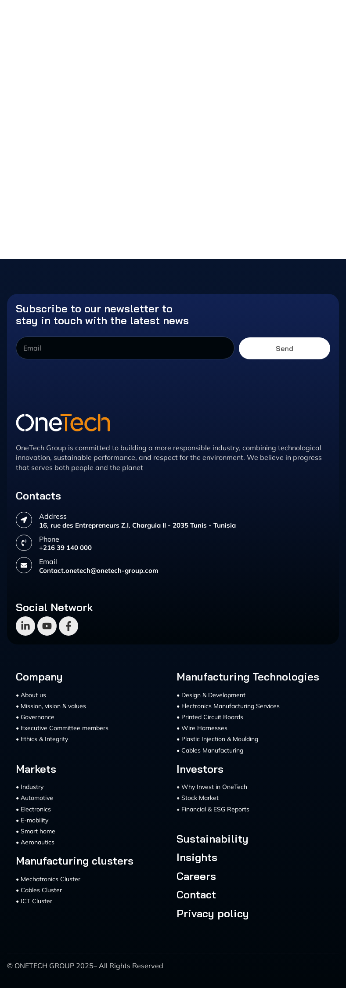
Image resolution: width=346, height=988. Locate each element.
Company (39, 676)
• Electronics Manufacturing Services (228, 706)
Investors (200, 768)
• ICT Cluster (34, 901)
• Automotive (34, 798)
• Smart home (35, 831)
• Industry (29, 787)
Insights (197, 857)
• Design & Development (211, 695)
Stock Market (200, 798)
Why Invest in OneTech (214, 787)
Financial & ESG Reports (215, 809)
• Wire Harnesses (202, 728)
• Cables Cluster (39, 890)
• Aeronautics (35, 842)
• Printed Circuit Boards (210, 717)
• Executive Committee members (62, 728)
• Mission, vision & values (51, 706)
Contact (196, 894)
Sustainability (213, 838)
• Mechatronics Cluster (48, 879)
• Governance (35, 717)
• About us (31, 695)
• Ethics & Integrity (42, 739)
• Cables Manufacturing (210, 750)
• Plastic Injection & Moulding (217, 739)
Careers (196, 876)
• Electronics (33, 809)
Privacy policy (213, 913)
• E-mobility (32, 820)
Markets (36, 768)
